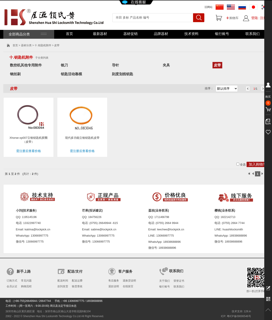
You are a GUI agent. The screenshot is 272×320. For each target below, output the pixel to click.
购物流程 (26, 286)
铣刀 (64, 65)
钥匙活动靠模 (71, 74)
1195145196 (29, 217)
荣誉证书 (179, 280)
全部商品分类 (27, 34)
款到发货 (62, 286)
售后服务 (113, 280)
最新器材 (100, 34)
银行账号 (222, 34)
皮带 (217, 65)
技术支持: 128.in (241, 311)
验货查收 (77, 286)
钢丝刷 (15, 74)
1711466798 (161, 217)
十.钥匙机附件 (42, 45)
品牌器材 (161, 34)
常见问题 (26, 280)
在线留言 (128, 286)
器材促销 (130, 34)
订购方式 (12, 280)
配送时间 (62, 280)
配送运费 (77, 280)
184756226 (95, 217)
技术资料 (191, 34)
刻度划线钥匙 (122, 74)
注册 (263, 18)
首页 (69, 34)
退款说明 (113, 286)
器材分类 (26, 45)
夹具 (166, 65)
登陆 (254, 18)
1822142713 (228, 217)
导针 (115, 65)
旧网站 (209, 7)
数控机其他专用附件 (26, 65)
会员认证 (12, 286)
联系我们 (252, 34)
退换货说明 (129, 280)
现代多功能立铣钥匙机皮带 (82, 137)
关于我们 (164, 280)
